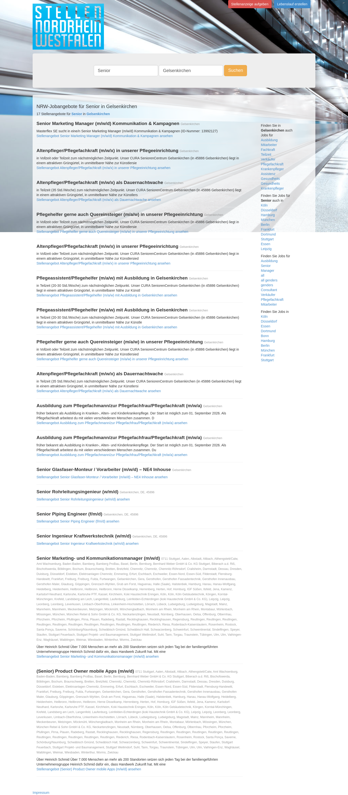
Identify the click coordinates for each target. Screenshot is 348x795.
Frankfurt (268, 229)
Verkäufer (268, 159)
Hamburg (268, 215)
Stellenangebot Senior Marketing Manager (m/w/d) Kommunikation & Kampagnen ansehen (104, 136)
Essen (265, 244)
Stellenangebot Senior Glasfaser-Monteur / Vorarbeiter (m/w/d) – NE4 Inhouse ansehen (101, 477)
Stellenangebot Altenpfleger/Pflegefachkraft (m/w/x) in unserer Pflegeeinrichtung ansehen (103, 168)
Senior (266, 266)
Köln (264, 205)
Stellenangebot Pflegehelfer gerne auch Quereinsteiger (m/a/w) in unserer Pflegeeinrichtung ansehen (112, 232)
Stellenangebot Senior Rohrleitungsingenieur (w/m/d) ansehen (83, 499)
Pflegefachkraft (272, 164)
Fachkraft (268, 150)
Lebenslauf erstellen (292, 4)
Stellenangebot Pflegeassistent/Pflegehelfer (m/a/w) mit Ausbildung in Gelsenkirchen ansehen (106, 295)
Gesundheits (270, 179)
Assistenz (268, 174)
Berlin (265, 225)
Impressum (41, 793)
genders (267, 285)
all (262, 275)
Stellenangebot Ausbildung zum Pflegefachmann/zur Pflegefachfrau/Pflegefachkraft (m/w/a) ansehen (111, 423)
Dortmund (268, 234)
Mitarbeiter (269, 145)
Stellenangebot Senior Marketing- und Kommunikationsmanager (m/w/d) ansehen (97, 656)
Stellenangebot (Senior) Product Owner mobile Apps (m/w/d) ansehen (88, 769)
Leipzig (266, 249)
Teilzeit (266, 154)
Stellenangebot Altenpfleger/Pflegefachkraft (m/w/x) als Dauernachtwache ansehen (98, 200)
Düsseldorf (269, 210)
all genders (269, 280)
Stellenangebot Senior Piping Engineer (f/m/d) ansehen (77, 521)
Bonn (265, 336)
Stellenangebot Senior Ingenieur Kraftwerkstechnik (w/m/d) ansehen (87, 543)
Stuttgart (267, 239)
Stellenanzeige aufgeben (249, 4)
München (268, 220)
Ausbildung (269, 140)
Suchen (235, 70)
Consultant (269, 290)
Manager (267, 270)
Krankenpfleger (272, 169)
